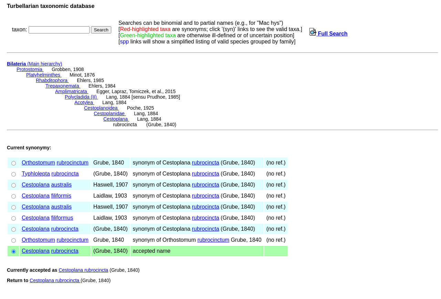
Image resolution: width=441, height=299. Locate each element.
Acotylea (84, 102)
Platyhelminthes (44, 75)
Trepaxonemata (62, 86)
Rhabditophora (52, 80)
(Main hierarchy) (34, 64)
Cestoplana (116, 119)
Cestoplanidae (110, 113)
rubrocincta (205, 163)
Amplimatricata (71, 91)
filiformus (62, 218)
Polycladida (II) (81, 97)
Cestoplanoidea (101, 108)
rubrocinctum (72, 163)
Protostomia (30, 69)
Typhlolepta (36, 174)
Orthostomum (38, 163)
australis (61, 185)
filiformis (61, 196)
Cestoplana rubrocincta (83, 270)
